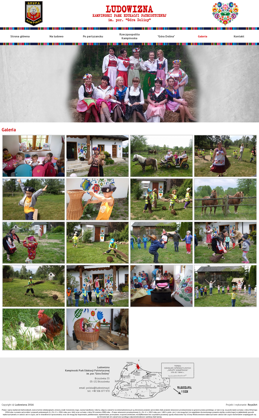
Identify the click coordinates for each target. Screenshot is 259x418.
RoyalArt (252, 404)
